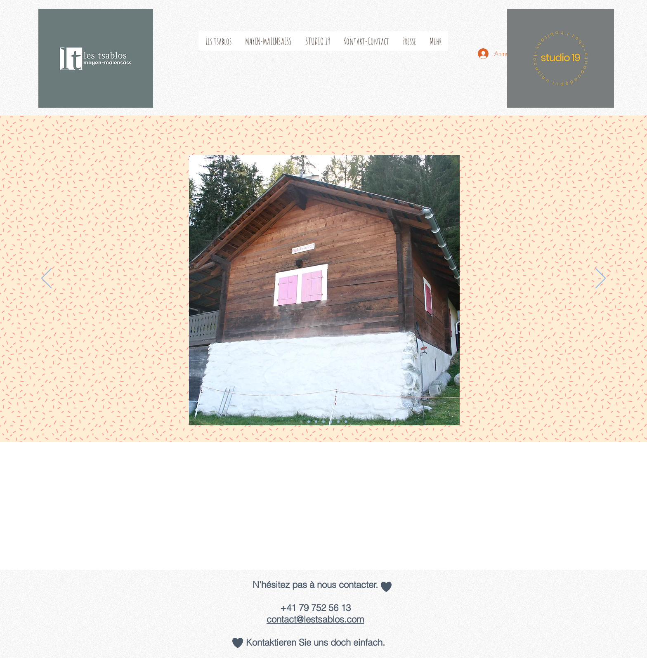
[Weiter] (600, 279)
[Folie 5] (338, 421)
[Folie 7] (346, 421)
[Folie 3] (316, 421)
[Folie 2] (308, 421)
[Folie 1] (301, 421)
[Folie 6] (331, 421)
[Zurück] (46, 279)
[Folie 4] (323, 421)
